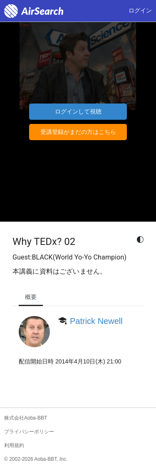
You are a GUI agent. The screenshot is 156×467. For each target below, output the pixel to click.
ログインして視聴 (78, 111)
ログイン (140, 10)
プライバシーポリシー (29, 432)
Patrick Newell (96, 321)
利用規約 (14, 445)
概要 (31, 297)
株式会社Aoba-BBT (25, 418)
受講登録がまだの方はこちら (78, 131)
